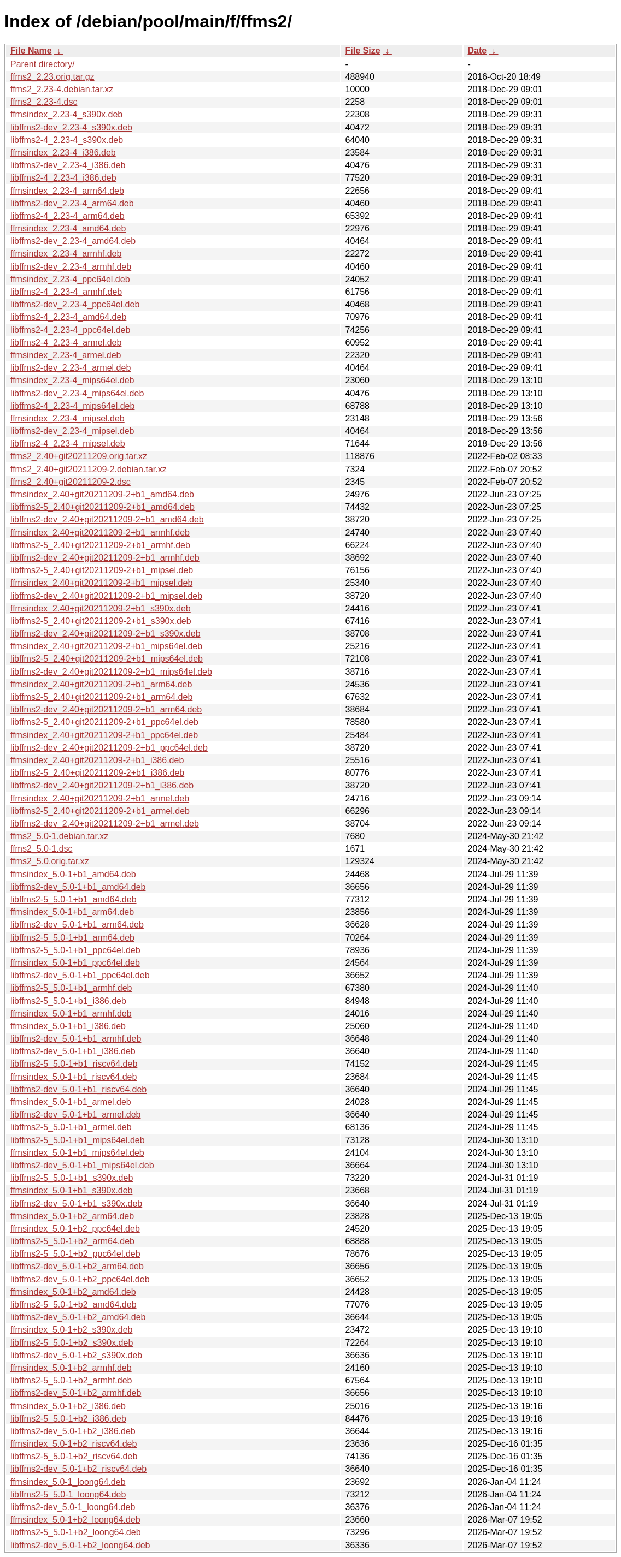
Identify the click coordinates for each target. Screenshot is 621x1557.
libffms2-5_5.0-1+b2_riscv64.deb (73, 1456)
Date (477, 50)
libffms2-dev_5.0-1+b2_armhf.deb (75, 1393)
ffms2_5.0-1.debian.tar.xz (59, 836)
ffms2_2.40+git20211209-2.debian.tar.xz (88, 469)
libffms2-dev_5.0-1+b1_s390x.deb (76, 1203)
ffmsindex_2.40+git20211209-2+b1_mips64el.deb (106, 646)
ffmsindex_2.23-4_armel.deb (65, 355)
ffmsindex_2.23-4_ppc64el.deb (70, 279)
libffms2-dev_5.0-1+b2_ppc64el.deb (80, 1279)
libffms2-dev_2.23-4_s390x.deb (71, 127)
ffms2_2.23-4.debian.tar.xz (61, 89)
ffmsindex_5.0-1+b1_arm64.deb (72, 912)
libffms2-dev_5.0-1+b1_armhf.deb (75, 1038)
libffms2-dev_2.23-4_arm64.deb (72, 203)
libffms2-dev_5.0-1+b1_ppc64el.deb (80, 975)
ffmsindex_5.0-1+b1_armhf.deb (71, 1013)
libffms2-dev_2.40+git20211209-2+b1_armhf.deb (105, 557)
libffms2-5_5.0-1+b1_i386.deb (68, 1001)
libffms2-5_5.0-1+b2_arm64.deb (72, 1241)
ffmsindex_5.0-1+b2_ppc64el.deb (75, 1228)
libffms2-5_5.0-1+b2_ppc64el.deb (75, 1253)
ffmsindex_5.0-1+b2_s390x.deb (71, 1329)
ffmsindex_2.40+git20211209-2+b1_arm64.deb (101, 684)
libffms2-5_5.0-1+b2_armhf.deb (71, 1380)
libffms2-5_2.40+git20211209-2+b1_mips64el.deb (106, 658)
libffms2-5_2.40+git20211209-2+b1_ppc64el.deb (104, 722)
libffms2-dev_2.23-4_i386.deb (68, 165)
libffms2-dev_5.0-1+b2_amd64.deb (77, 1317)
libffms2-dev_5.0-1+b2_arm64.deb (77, 1266)
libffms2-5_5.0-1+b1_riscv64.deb (73, 1063)
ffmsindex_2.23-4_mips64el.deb (72, 380)
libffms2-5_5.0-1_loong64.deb (68, 1494)
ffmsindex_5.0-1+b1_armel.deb (70, 1102)
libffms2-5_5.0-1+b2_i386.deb (68, 1418)
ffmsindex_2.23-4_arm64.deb (67, 190)
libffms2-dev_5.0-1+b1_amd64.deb (77, 887)
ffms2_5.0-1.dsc (41, 848)
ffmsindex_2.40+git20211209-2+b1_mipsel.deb (101, 582)
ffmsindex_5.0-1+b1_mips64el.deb (77, 1152)
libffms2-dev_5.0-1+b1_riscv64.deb (78, 1089)
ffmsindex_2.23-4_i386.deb (63, 152)
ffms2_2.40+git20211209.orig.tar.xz (78, 456)
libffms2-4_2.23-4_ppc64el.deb (70, 330)
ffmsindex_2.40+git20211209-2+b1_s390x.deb (100, 608)
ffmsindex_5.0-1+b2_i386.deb (68, 1406)
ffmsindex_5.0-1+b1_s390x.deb (71, 1190)
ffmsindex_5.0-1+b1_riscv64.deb (73, 1076)
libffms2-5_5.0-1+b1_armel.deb (71, 1127)
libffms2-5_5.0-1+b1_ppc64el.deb (75, 950)
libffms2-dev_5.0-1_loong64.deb (72, 1507)
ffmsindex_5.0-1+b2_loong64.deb (75, 1519)
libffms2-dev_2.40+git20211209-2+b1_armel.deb (104, 823)
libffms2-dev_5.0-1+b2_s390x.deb (76, 1355)
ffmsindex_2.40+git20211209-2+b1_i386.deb (97, 760)
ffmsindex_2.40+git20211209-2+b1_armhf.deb (100, 532)
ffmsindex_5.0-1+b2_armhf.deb (71, 1367)
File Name (31, 50)
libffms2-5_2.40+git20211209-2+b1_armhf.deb (100, 545)
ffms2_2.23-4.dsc (43, 101)
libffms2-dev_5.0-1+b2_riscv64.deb (78, 1468)
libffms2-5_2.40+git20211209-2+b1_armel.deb (100, 811)
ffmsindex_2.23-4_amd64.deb (68, 228)
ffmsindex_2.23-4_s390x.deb (66, 114)
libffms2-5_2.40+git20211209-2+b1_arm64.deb (101, 697)
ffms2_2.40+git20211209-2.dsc (70, 481)
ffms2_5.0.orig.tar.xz (49, 861)
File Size (362, 50)
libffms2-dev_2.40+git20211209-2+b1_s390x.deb (105, 633)
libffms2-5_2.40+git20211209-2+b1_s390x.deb (100, 621)
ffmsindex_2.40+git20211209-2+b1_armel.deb (99, 798)
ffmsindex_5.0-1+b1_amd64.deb (73, 874)
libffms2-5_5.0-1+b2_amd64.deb (73, 1304)
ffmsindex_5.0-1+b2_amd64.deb (73, 1292)
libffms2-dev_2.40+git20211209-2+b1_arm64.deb (106, 709)
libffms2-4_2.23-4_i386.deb (63, 177)
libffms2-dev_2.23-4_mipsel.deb (72, 431)
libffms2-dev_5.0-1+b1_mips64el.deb (82, 1165)
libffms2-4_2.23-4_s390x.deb (66, 140)
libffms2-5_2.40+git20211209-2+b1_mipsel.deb (101, 570)
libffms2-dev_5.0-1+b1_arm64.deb (77, 924)
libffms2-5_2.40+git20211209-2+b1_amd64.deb (102, 507)
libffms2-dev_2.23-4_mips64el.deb (77, 393)
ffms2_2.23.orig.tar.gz (52, 76)
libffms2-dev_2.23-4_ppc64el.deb (74, 304)
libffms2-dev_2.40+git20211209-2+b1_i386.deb (102, 785)
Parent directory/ (42, 64)
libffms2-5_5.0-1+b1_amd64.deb (73, 899)
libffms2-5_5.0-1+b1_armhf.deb (71, 988)
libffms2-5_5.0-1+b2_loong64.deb (75, 1532)
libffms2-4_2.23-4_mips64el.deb (72, 406)
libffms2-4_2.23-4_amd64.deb (68, 317)
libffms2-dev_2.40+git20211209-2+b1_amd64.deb (107, 519)
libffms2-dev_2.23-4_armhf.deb (70, 266)
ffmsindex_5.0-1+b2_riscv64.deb (73, 1443)
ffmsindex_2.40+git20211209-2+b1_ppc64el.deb (104, 735)
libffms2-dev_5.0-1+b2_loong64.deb (80, 1545)
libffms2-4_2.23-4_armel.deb (65, 342)
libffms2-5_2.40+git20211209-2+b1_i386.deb (97, 772)
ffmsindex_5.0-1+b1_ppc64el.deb (75, 962)
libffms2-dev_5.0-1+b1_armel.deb (75, 1114)
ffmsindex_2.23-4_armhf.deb (65, 253)
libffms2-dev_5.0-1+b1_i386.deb (73, 1051)
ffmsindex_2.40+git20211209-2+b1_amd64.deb (102, 494)
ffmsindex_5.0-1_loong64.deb (68, 1482)
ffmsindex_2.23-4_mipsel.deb (67, 418)
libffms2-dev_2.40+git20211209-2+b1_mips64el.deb (111, 671)
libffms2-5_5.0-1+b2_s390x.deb (71, 1342)
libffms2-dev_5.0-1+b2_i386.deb (73, 1431)
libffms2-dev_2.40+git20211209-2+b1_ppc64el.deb (109, 747)
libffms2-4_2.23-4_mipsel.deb (67, 443)
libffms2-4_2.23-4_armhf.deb (66, 291)
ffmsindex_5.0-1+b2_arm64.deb (72, 1216)
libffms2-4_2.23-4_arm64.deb (67, 216)
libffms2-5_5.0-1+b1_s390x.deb (71, 1177)
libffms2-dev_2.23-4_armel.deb (70, 367)
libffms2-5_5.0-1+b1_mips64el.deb (77, 1140)
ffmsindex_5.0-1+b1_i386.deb (68, 1026)
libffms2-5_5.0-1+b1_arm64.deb (72, 937)
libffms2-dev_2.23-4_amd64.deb (73, 241)
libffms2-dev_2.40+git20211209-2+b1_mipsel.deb (106, 596)
